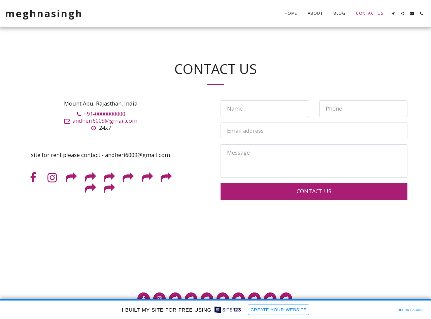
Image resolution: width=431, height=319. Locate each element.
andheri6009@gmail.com (100, 120)
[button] (393, 13)
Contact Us (314, 191)
